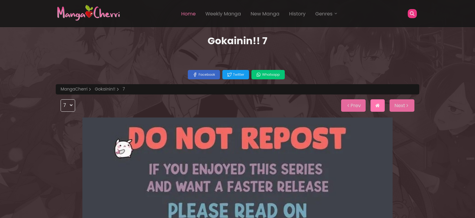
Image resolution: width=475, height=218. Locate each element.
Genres (326, 13)
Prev (353, 105)
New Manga (265, 13)
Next (402, 105)
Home (188, 13)
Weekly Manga (223, 13)
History (297, 13)
